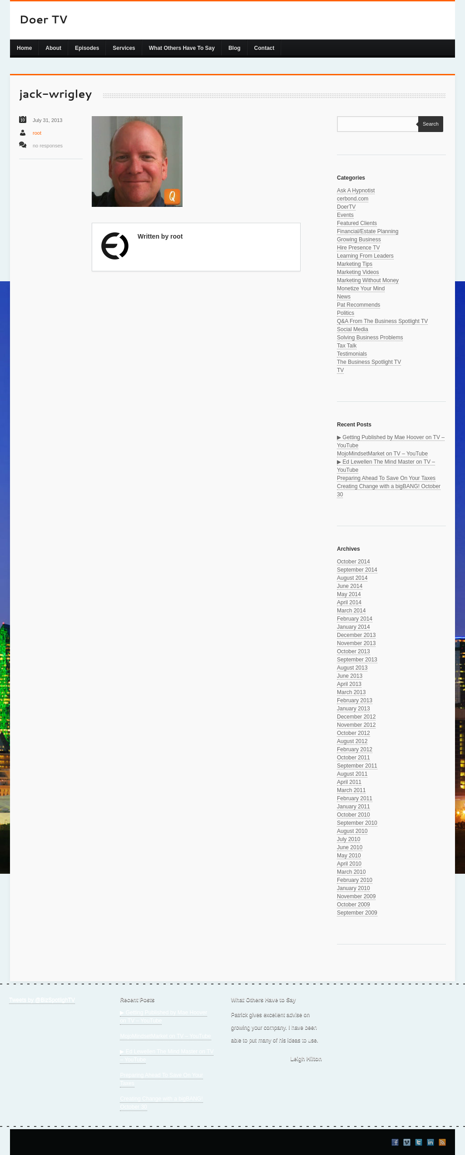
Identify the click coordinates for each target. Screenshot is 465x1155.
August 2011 (352, 774)
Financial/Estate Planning (367, 231)
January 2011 (353, 806)
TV (340, 370)
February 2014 (354, 619)
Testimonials (352, 354)
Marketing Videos (358, 272)
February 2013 (354, 700)
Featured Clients (357, 223)
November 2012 (356, 725)
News (344, 297)
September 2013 (357, 659)
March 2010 (351, 872)
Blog (234, 48)
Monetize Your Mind (361, 288)
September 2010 (357, 823)
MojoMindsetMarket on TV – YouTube (382, 453)
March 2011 (351, 790)
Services (124, 48)
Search (428, 124)
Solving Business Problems (370, 337)
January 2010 (353, 888)
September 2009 (357, 913)
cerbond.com (352, 199)
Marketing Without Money (368, 280)
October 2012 (353, 733)
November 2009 (356, 896)
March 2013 (351, 692)
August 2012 (352, 741)
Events (345, 215)
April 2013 (349, 684)
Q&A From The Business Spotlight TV (382, 321)
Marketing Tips (354, 264)
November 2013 (356, 643)
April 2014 (349, 602)
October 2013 (353, 651)
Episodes (87, 48)
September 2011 (357, 766)
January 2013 (353, 708)
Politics (345, 313)
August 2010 (352, 831)
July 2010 (348, 839)
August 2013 (352, 668)
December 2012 (356, 717)
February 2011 (354, 798)
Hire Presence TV (358, 248)
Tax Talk (346, 346)
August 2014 (352, 578)
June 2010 (349, 847)
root (37, 133)
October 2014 (353, 561)
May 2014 (349, 594)
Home (24, 48)
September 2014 (357, 570)
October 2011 (353, 757)
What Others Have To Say (182, 48)
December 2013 (356, 635)
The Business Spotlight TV (369, 362)
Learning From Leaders (365, 256)
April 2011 (349, 782)
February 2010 (354, 880)
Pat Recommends (358, 305)
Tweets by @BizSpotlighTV (42, 1000)
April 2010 (349, 864)
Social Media (352, 329)
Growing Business (359, 239)
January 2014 (353, 627)
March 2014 (351, 610)
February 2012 (354, 749)
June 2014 (349, 586)
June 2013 (349, 676)
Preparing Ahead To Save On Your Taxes (386, 478)
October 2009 (353, 904)
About (53, 48)
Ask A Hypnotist (356, 190)
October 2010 (353, 815)
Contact (264, 48)
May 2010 (349, 855)
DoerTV (346, 207)
